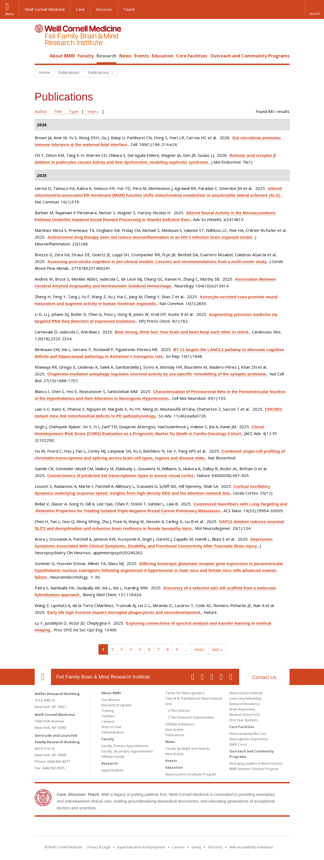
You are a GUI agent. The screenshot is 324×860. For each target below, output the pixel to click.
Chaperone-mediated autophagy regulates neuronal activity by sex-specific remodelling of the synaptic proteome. (157, 374)
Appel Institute (112, 770)
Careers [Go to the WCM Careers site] (178, 847)
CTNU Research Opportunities (191, 717)
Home (40, 56)
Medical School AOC (244, 714)
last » (217, 649)
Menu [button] (9, 14)
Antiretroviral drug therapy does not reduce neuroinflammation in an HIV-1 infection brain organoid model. (150, 237)
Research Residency (244, 704)
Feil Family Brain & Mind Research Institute (103, 677)
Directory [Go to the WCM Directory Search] (215, 847)
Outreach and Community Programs (250, 56)
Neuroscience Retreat (245, 693)
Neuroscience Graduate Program (190, 774)
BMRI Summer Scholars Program (254, 769)
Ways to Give (111, 727)
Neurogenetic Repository (248, 739)
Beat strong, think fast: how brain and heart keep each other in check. (182, 332)
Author (41, 111)
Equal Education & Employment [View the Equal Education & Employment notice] (141, 847)
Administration (112, 732)
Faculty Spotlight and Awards (187, 748)
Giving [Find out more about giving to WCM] (196, 847)
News (125, 56)
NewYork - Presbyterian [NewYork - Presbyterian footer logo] (207, 827)
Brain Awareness (242, 709)
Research (106, 56)
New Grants (174, 729)
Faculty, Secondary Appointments (127, 751)
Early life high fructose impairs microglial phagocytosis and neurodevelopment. (124, 612)
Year (91, 111)
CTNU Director (179, 710)
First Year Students (243, 720)
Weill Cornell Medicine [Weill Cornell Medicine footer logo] (122, 827)
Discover (104, 9)
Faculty (86, 56)
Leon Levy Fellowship (245, 698)
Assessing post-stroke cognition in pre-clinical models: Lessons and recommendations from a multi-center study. (157, 261)
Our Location (43, 677)
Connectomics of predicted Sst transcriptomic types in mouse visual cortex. (121, 475)
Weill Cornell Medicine (45, 9)
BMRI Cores (238, 744)
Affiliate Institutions (180, 724)
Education (162, 56)
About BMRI (62, 56)
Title (58, 111)
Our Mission (110, 699)
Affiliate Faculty (112, 756)
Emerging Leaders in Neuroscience (256, 763)
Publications (174, 735)
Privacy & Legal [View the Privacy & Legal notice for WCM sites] (98, 847)
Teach (129, 9)
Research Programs (116, 705)
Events (141, 56)
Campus (107, 721)
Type (73, 111)
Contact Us (264, 677)
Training (107, 710)
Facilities (107, 716)
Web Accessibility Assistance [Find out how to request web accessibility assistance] (251, 847)
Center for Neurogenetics (184, 693)
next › (200, 649)
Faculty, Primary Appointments (124, 746)
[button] (314, 9)
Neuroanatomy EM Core (247, 733)
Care (80, 9)
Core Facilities (191, 56)
